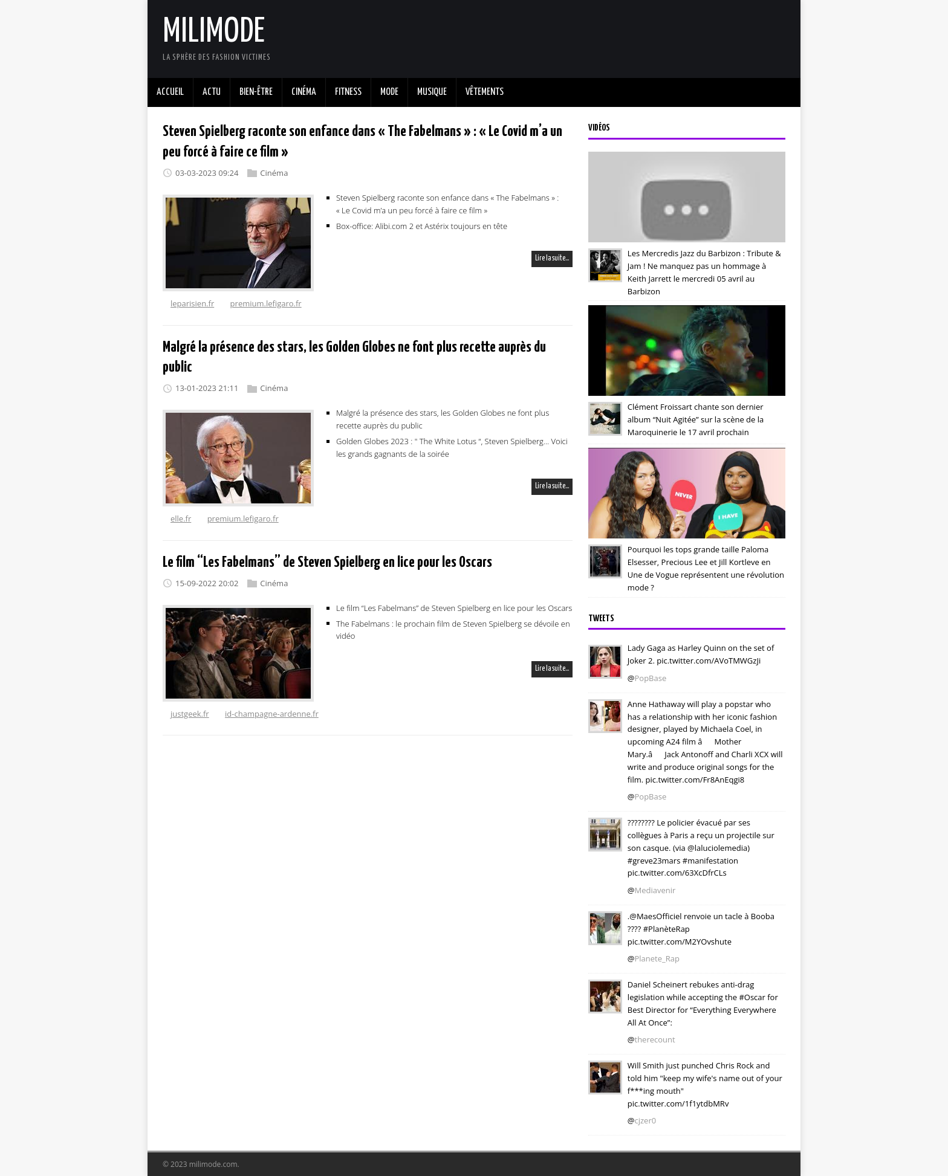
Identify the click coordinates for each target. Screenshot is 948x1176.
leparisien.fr (192, 303)
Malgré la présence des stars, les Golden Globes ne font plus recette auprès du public (442, 419)
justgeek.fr (189, 713)
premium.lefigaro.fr (266, 303)
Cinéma (274, 172)
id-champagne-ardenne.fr (272, 713)
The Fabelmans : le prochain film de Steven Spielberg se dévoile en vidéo (453, 629)
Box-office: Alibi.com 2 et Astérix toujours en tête (421, 225)
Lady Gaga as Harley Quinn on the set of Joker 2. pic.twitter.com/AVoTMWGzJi (701, 654)
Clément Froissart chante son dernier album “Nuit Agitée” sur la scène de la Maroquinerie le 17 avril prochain (696, 419)
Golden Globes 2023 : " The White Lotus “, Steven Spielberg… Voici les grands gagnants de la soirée (452, 447)
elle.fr (180, 518)
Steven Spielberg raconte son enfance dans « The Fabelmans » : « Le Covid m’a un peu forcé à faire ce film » (447, 204)
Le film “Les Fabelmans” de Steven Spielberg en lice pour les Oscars (327, 562)
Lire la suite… (552, 258)
